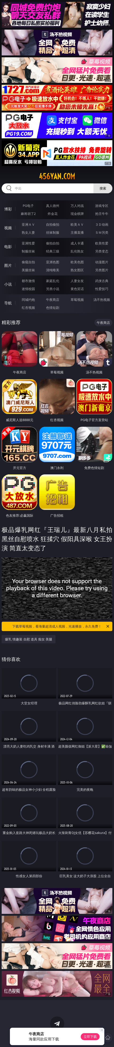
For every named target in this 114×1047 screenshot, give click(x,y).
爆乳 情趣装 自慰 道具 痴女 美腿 (28, 639)
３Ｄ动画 (101, 224)
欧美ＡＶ (77, 224)
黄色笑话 (77, 289)
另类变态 (101, 251)
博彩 (8, 209)
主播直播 (77, 232)
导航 (8, 303)
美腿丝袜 (28, 270)
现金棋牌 (77, 213)
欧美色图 (77, 262)
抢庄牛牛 (101, 213)
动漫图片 (101, 262)
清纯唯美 (52, 270)
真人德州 (52, 205)
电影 (8, 246)
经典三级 (52, 251)
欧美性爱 (101, 243)
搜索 (103, 188)
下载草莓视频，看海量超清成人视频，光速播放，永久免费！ (61, 626)
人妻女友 (77, 281)
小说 (8, 284)
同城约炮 (28, 299)
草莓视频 (77, 299)
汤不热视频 (101, 299)
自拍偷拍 (52, 224)
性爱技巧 (101, 289)
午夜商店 (52, 299)
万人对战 (77, 205)
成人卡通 (77, 243)
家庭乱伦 (52, 281)
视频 (8, 227)
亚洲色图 (52, 262)
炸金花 (53, 213)
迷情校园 (28, 289)
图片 (8, 265)
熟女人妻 (28, 232)
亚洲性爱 (28, 243)
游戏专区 (101, 205)
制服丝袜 (28, 251)
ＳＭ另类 (101, 232)
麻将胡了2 (28, 213)
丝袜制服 (52, 232)
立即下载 (90, 1036)
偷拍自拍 (52, 243)
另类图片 (101, 270)
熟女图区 (77, 270)
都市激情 (28, 281)
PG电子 (28, 205)
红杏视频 (28, 307)
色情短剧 (52, 307)
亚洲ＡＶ (28, 224)
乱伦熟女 (77, 251)
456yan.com (57, 176)
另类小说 (52, 289)
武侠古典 (101, 281)
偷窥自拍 (28, 262)
